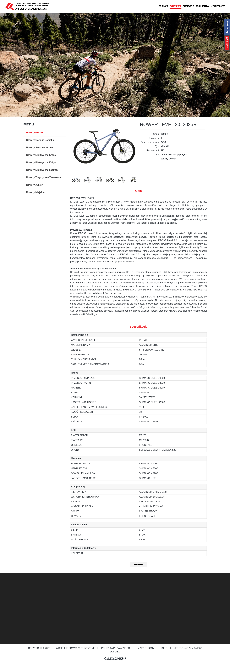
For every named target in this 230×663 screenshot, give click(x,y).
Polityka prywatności (116, 648)
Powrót (138, 564)
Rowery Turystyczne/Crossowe (43, 177)
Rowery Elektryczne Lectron (42, 170)
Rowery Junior (34, 185)
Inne (164, 648)
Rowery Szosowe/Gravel (39, 147)
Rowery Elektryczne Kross (41, 155)
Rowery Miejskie (35, 192)
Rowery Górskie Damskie (40, 140)
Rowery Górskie (35, 132)
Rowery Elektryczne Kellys (41, 162)
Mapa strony (146, 648)
